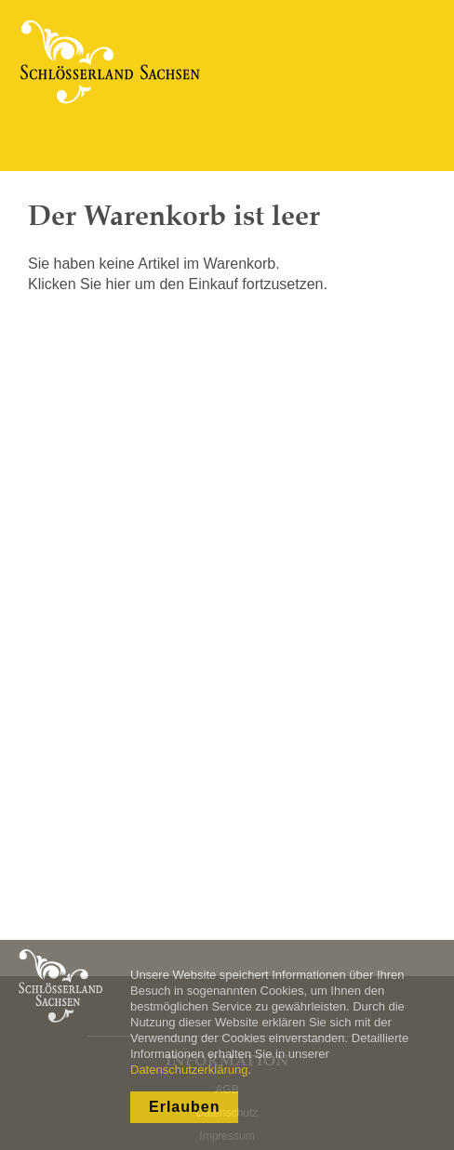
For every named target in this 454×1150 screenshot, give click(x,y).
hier (118, 284)
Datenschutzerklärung (188, 1070)
